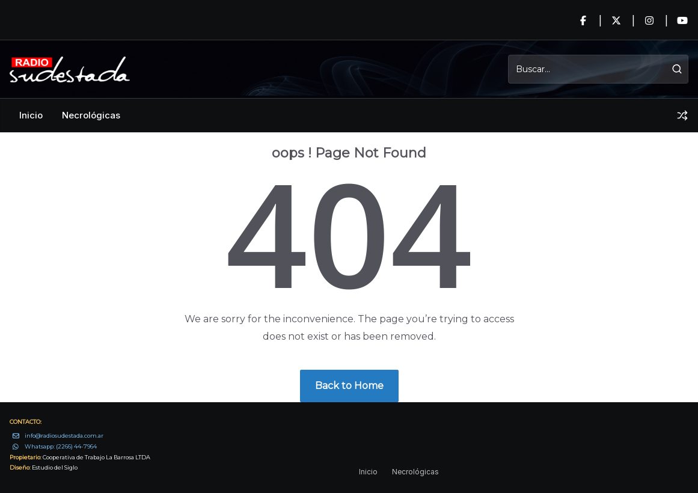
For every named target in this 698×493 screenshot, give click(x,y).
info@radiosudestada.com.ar (64, 435)
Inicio (31, 115)
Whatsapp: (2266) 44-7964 (61, 446)
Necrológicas (91, 115)
